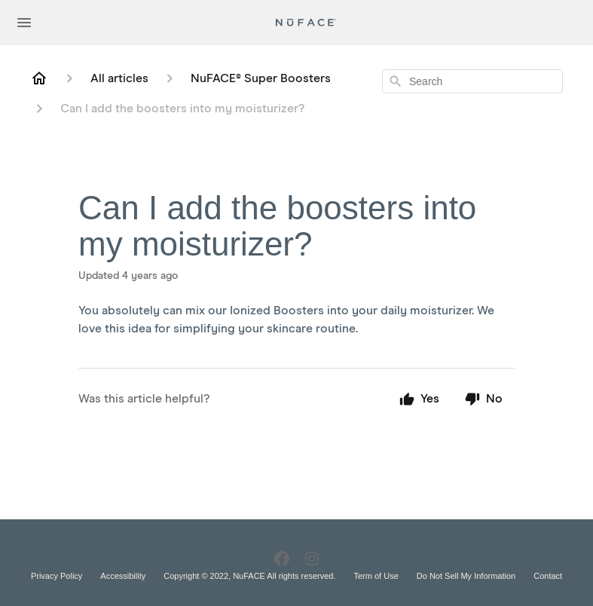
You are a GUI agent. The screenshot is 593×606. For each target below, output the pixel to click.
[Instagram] (312, 558)
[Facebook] (282, 558)
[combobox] (472, 81)
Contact (547, 575)
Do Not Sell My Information (466, 575)
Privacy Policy (56, 575)
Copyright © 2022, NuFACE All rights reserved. (249, 575)
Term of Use (375, 575)
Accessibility (122, 575)
